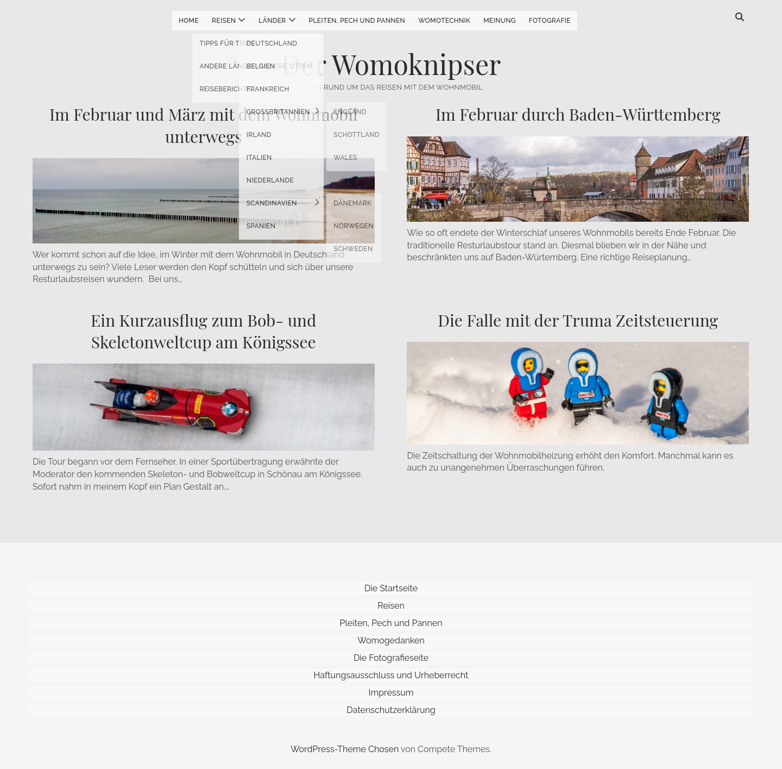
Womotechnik (444, 20)
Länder (272, 20)
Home (189, 20)
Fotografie (550, 20)
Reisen (224, 20)
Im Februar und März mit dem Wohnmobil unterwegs (203, 125)
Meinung (499, 20)
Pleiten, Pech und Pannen (357, 20)
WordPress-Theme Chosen (345, 749)
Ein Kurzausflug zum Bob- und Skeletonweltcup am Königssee (203, 331)
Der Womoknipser (391, 64)
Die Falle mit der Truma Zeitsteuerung (578, 320)
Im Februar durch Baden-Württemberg (578, 114)
